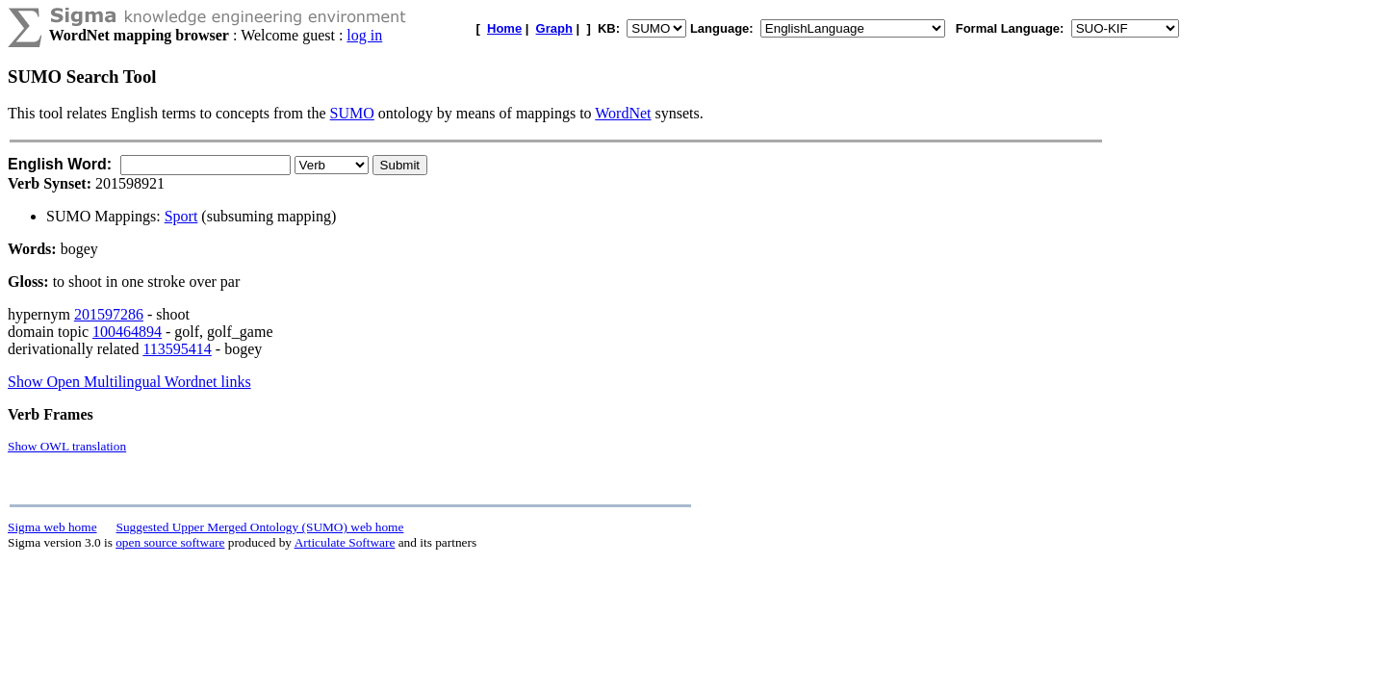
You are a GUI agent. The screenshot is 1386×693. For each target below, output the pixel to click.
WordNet (623, 113)
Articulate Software (345, 542)
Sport (181, 216)
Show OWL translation (67, 446)
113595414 (176, 349)
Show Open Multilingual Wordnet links (129, 381)
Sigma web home (52, 527)
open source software (170, 542)
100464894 (127, 331)
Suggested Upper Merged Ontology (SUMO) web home (260, 527)
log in (364, 35)
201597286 (108, 314)
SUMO (352, 113)
